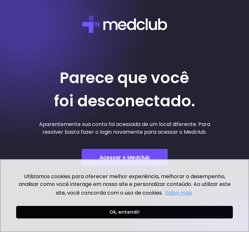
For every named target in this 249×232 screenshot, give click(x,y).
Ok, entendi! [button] (124, 212)
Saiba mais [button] (178, 193)
